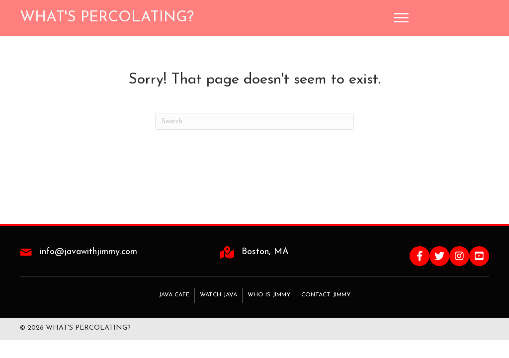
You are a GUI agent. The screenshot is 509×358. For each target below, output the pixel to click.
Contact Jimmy (326, 295)
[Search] (254, 121)
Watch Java (218, 295)
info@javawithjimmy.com (88, 252)
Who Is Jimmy (269, 295)
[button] (419, 256)
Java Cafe (174, 295)
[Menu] (401, 17)
